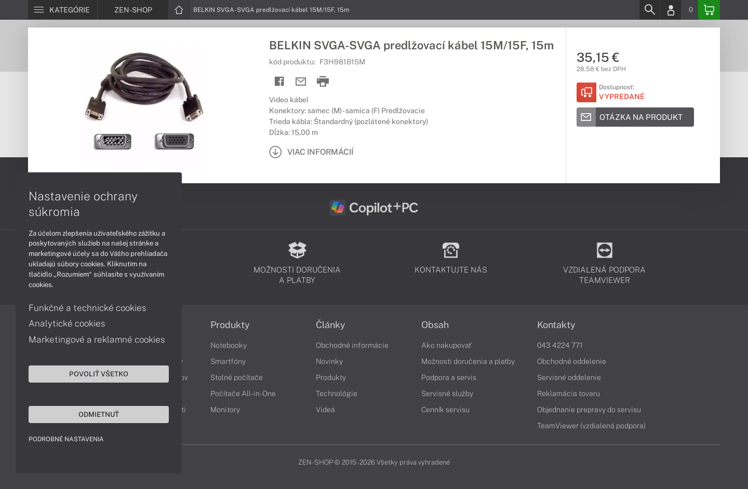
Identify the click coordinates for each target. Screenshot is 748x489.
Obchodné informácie (352, 345)
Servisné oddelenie (569, 377)
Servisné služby (447, 393)
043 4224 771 (560, 345)
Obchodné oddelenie (571, 361)
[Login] (670, 10)
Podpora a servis (448, 377)
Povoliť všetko (98, 374)
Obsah (435, 325)
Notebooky (228, 345)
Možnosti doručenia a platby (468, 361)
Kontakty (556, 325)
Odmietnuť (98, 414)
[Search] (649, 10)
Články (330, 325)
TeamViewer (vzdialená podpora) (591, 426)
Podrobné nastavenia (66, 439)
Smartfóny (228, 361)
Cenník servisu (445, 409)
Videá (325, 409)
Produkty (230, 325)
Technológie (336, 393)
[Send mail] (301, 82)
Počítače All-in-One (243, 393)
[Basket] (709, 10)
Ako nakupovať (446, 345)
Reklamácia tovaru (568, 393)
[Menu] (62, 10)
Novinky (329, 361)
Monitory (225, 409)
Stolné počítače (236, 377)
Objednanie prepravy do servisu (589, 409)
